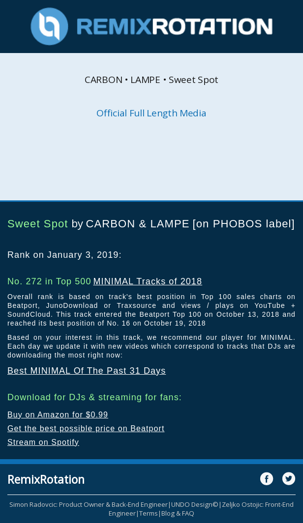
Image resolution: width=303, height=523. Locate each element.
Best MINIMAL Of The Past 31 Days (86, 371)
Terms (148, 513)
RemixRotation (46, 479)
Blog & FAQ (177, 513)
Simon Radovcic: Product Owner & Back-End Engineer (88, 504)
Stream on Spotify (43, 442)
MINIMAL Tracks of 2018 (147, 281)
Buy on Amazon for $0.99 (57, 415)
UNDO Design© (194, 504)
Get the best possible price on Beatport (86, 428)
